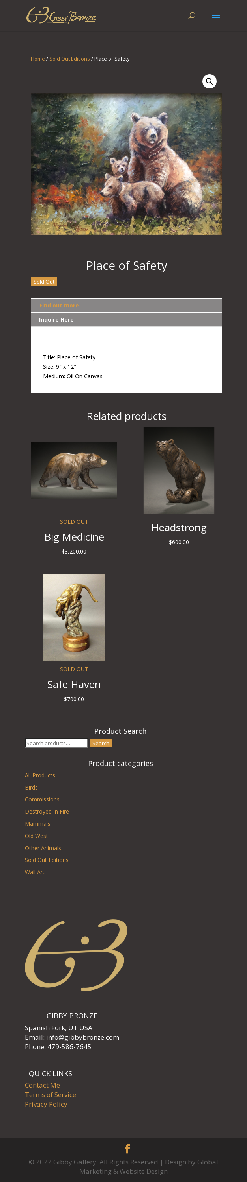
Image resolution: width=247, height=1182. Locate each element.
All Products (40, 775)
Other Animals (43, 848)
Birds (31, 787)
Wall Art (35, 872)
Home (38, 58)
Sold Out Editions (69, 58)
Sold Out (44, 281)
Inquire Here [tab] (56, 319)
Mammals (38, 823)
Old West (36, 836)
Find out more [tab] (59, 305)
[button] (209, 81)
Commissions (42, 799)
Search (100, 743)
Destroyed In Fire (47, 811)
